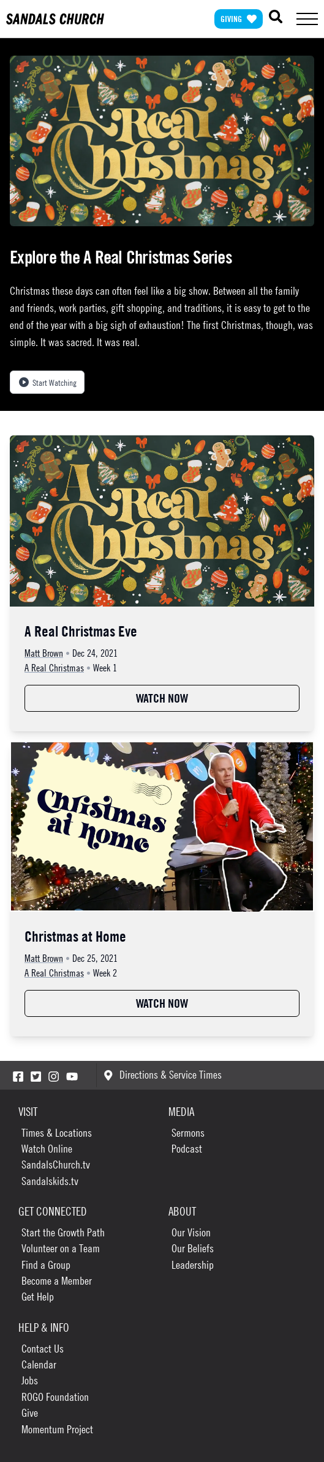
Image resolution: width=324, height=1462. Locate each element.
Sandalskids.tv (49, 1181)
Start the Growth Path (63, 1232)
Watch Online (46, 1148)
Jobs (29, 1380)
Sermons (188, 1132)
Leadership (192, 1264)
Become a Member (56, 1280)
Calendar (38, 1364)
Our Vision (191, 1232)
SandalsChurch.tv (55, 1164)
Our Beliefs (192, 1248)
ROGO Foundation (55, 1396)
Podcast (186, 1148)
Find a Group (45, 1264)
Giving (238, 18)
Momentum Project (57, 1429)
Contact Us (42, 1348)
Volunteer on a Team (60, 1248)
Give (29, 1412)
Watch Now (162, 698)
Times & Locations (56, 1132)
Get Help (37, 1296)
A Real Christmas (54, 668)
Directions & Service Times (162, 1074)
